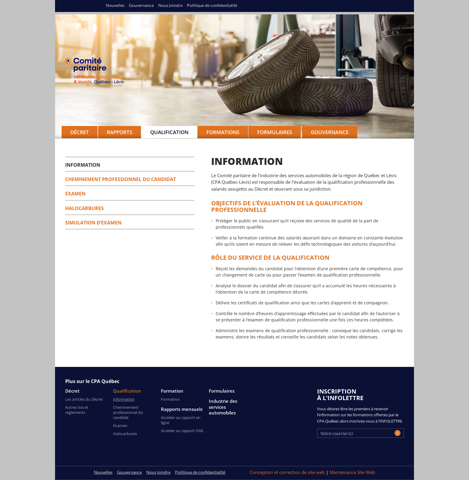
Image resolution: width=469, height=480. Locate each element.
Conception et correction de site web (288, 472)
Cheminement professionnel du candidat (120, 179)
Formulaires (221, 391)
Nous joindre (170, 5)
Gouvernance (329, 132)
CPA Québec (98, 71)
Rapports (119, 132)
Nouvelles (115, 5)
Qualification (127, 391)
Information (82, 165)
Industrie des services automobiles (223, 407)
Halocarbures (84, 208)
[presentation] (362, 451)
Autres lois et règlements (76, 410)
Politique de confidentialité (212, 5)
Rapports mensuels (181, 409)
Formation (172, 391)
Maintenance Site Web (352, 472)
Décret (72, 391)
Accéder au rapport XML (182, 430)
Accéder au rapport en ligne (180, 420)
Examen (75, 193)
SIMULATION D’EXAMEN (93, 222)
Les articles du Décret (84, 399)
